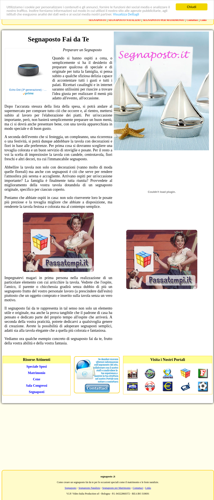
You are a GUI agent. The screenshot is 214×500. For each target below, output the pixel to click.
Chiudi (191, 7)
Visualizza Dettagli (126, 14)
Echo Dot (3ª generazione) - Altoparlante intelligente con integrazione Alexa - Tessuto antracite (28, 89)
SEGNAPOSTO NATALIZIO (124, 20)
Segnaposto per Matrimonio (116, 487)
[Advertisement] (107, 436)
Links (203, 20)
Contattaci (192, 20)
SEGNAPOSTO (97, 20)
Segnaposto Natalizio (89, 487)
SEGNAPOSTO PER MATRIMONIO (163, 20)
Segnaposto (70, 487)
